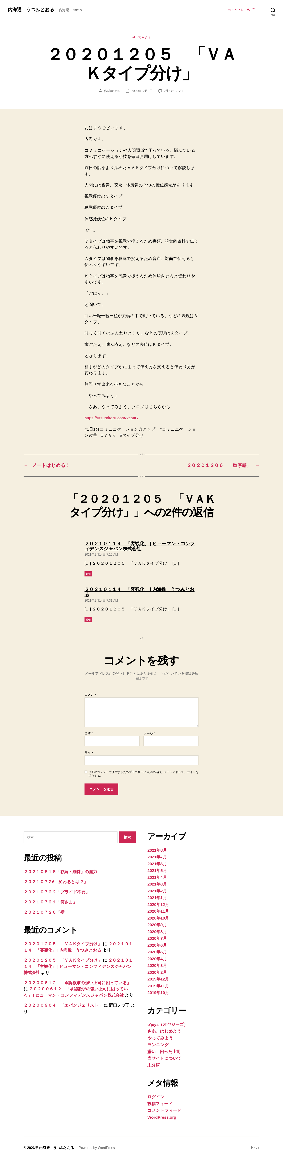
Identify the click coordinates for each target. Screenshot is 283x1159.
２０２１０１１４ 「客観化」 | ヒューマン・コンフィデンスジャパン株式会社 (78, 966)
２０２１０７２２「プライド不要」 (57, 892)
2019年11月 (158, 986)
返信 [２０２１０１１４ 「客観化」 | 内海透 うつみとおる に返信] (88, 619)
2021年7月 (157, 857)
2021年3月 (157, 884)
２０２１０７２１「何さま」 (50, 902)
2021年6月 (157, 864)
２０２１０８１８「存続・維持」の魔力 (60, 871)
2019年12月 (158, 979)
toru (117, 91)
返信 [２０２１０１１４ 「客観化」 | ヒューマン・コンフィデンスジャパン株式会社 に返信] (88, 574)
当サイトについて (241, 10)
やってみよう (141, 37)
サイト (89, 752)
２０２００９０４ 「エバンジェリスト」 (63, 1005)
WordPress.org (161, 1117)
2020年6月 (157, 945)
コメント (91, 694)
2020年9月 (157, 924)
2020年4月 (157, 958)
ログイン (155, 1097)
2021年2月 (157, 891)
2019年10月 (158, 992)
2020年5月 (157, 952)
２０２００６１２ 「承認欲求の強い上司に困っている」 (77, 982)
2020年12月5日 (142, 91)
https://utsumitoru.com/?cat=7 (112, 418)
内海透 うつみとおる (31, 9)
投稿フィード (159, 1103)
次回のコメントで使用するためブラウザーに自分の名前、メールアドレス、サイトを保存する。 (143, 773)
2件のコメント (174, 91)
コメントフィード (164, 1110)
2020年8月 (157, 931)
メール (149, 733)
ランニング (158, 1044)
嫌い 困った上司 (164, 1051)
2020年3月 (157, 965)
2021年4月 (157, 877)
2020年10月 (158, 918)
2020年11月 (158, 911)
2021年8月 (157, 850)
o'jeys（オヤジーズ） (167, 1024)
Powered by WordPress (97, 1148)
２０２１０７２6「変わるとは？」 (56, 881)
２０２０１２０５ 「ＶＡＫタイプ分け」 (63, 944)
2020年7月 (157, 938)
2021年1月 (157, 897)
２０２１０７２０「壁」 (46, 912)
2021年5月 (157, 870)
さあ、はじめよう (164, 1031)
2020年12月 (158, 904)
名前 (89, 733)
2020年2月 (157, 972)
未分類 (153, 1065)
